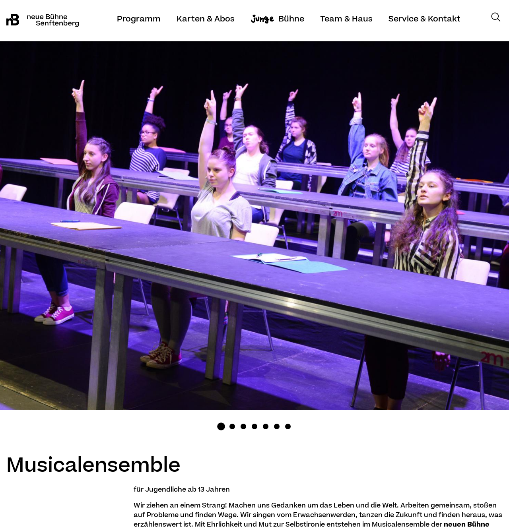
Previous (63, 240)
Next (445, 240)
